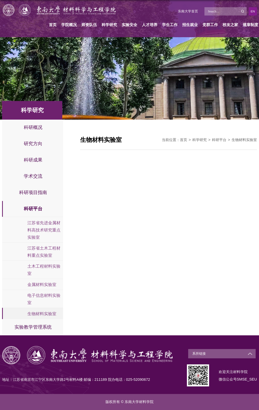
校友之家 (230, 24)
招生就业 (190, 24)
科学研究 (109, 24)
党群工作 (210, 24)
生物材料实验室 (244, 140)
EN (253, 11)
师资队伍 (89, 24)
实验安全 (129, 24)
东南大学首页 (188, 11)
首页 (53, 24)
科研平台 (219, 140)
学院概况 (69, 24)
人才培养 (149, 24)
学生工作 (170, 24)
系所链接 (199, 353)
